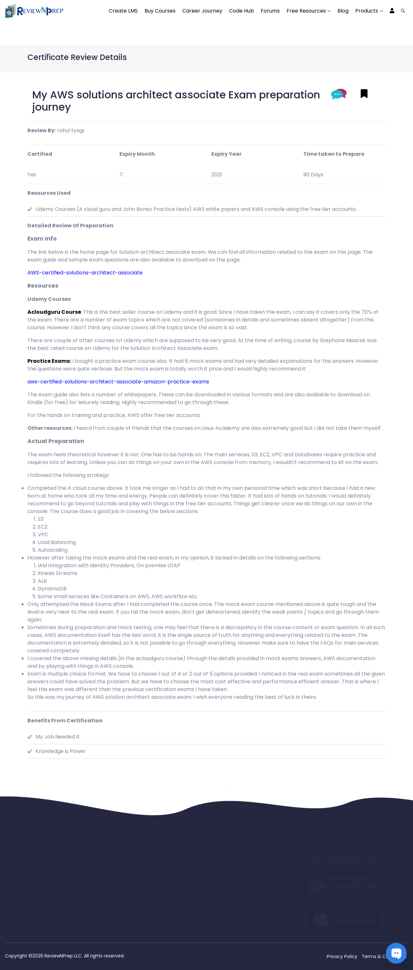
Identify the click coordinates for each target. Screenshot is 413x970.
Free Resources (306, 11)
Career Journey (202, 11)
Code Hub (241, 11)
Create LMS (123, 11)
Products (366, 11)
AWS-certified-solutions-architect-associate (85, 272)
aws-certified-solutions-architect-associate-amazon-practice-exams (118, 381)
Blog (342, 11)
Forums (270, 11)
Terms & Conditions (384, 956)
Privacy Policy (342, 956)
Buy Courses (160, 11)
